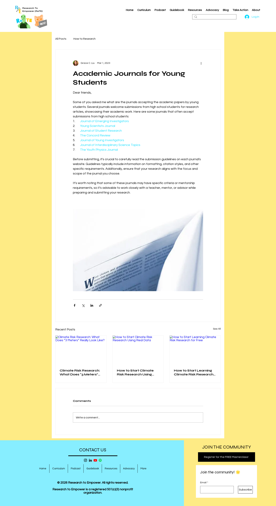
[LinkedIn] (90, 460)
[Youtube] (95, 460)
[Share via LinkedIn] (91, 305)
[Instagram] (85, 460)
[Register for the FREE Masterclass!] (226, 457)
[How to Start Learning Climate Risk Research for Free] (195, 350)
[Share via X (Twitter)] (83, 305)
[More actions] (201, 63)
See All (217, 329)
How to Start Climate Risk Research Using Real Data (135, 372)
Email (204, 482)
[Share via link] (100, 305)
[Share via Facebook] (74, 305)
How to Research (84, 38)
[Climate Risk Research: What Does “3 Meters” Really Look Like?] (80, 350)
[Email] (215, 489)
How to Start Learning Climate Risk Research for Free (193, 372)
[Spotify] (100, 460)
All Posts (60, 38)
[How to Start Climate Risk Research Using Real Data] (138, 350)
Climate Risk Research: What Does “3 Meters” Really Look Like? (80, 372)
